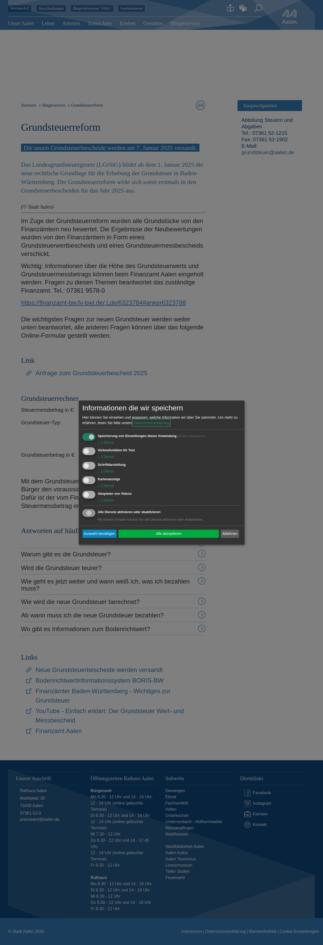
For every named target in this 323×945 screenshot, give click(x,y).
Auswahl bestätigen (99, 533)
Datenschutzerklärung (151, 422)
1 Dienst (106, 442)
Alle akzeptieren (169, 533)
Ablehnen (230, 533)
